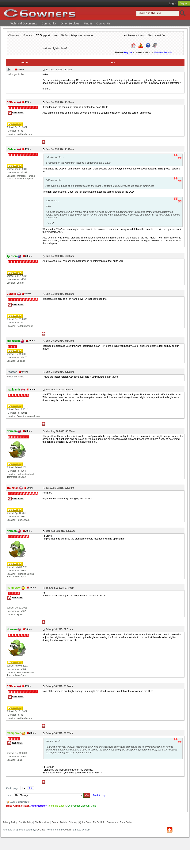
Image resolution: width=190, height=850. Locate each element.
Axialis (68, 829)
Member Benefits (163, 52)
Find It (88, 23)
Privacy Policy (10, 822)
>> (31, 788)
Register (128, 52)
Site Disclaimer (42, 822)
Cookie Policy (26, 822)
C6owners (14, 35)
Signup (184, 3)
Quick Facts (85, 822)
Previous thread (136, 35)
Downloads (112, 822)
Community (49, 23)
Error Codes (126, 822)
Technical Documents (23, 23)
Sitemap (73, 822)
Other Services (69, 23)
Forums (27, 35)
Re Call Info (99, 822)
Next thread (154, 35)
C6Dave (40, 829)
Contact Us (103, 23)
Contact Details (59, 822)
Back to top (99, 795)
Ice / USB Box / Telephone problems (73, 35)
